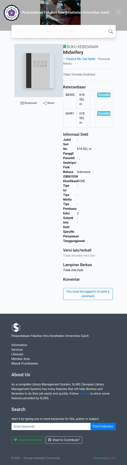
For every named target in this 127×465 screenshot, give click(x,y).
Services (17, 349)
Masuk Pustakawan (24, 363)
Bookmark (28, 103)
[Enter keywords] (51, 426)
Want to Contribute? (64, 440)
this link (84, 393)
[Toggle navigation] (118, 12)
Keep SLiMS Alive (28, 440)
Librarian (17, 354)
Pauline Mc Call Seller (80, 59)
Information (19, 345)
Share (48, 103)
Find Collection (103, 426)
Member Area (20, 359)
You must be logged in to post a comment (87, 294)
